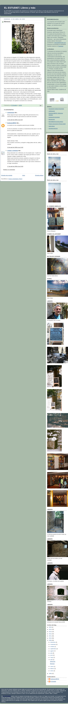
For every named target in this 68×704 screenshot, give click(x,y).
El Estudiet (53, 681)
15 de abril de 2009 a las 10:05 (15, 147)
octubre (52, 646)
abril (51, 659)
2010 (50, 638)
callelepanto (52, 111)
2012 (50, 633)
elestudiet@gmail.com (60, 42)
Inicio (23, 175)
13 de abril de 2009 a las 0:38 (15, 119)
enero (52, 670)
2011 (50, 636)
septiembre (53, 648)
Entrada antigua (39, 175)
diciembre (53, 642)
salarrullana (52, 126)
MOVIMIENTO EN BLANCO (56, 121)
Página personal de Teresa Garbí (57, 124)
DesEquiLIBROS (11, 123)
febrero (52, 668)
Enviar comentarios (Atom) (15, 179)
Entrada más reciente (6, 175)
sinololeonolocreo (53, 128)
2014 (50, 629)
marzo (52, 666)
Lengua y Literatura (12, 150)
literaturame (52, 119)
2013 (50, 631)
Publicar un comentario (9, 169)
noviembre (53, 644)
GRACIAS (52, 661)
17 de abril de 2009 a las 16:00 (15, 166)
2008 (50, 673)
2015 (50, 627)
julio (51, 653)
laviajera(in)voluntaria (54, 117)
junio (51, 655)
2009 (50, 640)
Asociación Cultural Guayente (56, 108)
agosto (52, 651)
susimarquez (10, 112)
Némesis (52, 663)
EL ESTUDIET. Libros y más (19, 7)
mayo (51, 657)
